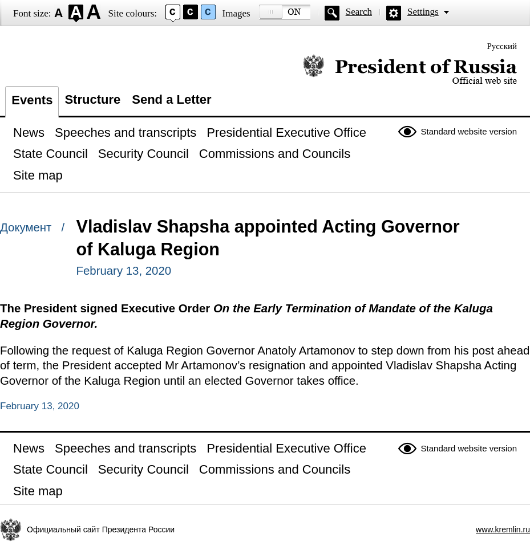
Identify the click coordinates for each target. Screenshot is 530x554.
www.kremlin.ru (503, 529)
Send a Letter (171, 99)
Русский (502, 46)
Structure (92, 99)
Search (359, 11)
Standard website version (469, 131)
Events (31, 100)
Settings (423, 11)
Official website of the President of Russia (410, 70)
